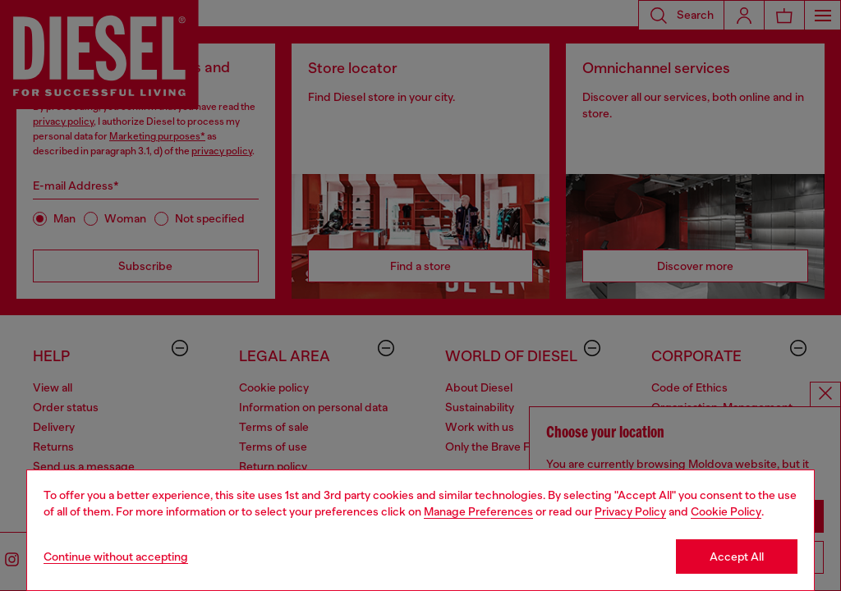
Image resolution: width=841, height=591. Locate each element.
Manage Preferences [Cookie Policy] (478, 511)
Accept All (737, 556)
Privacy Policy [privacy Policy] (630, 511)
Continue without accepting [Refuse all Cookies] (116, 556)
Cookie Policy (726, 511)
